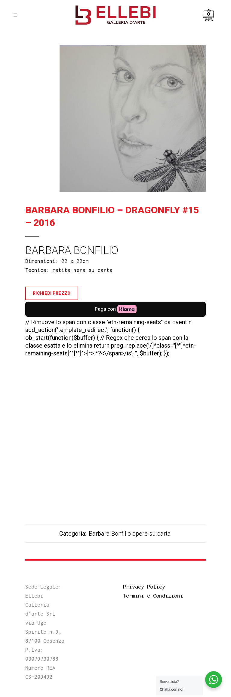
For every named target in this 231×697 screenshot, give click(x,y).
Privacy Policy (144, 586)
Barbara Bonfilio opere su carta (130, 533)
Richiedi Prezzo (52, 293)
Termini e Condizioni (153, 595)
